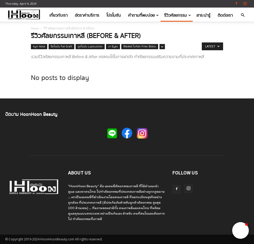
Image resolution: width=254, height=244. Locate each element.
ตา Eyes (113, 46)
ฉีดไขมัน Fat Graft (61, 46)
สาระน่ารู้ (203, 15)
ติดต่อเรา (225, 15)
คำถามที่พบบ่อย (143, 15)
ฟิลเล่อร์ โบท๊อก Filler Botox (139, 46)
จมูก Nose (39, 46)
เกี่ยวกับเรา (58, 15)
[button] (242, 15)
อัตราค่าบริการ (87, 15)
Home (35, 28)
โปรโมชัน (113, 15)
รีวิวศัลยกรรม (177, 15)
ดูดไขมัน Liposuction (90, 46)
